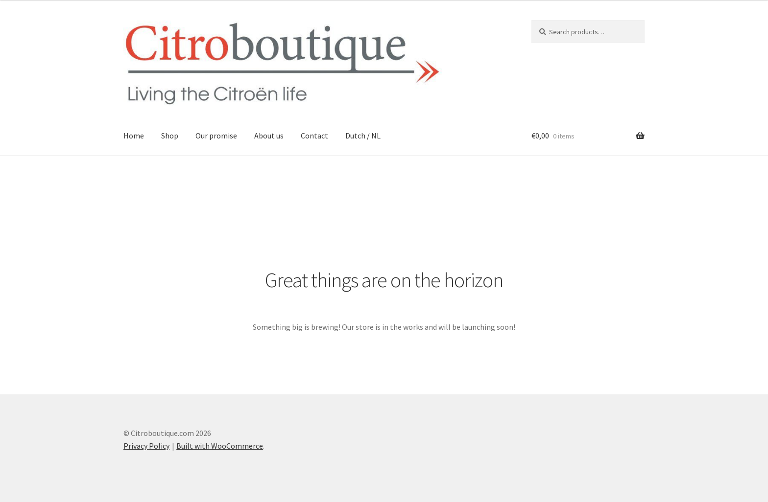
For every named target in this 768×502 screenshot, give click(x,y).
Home (133, 135)
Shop (169, 135)
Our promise (216, 135)
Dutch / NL (363, 135)
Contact (314, 135)
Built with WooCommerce (219, 446)
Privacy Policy (146, 446)
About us (269, 135)
